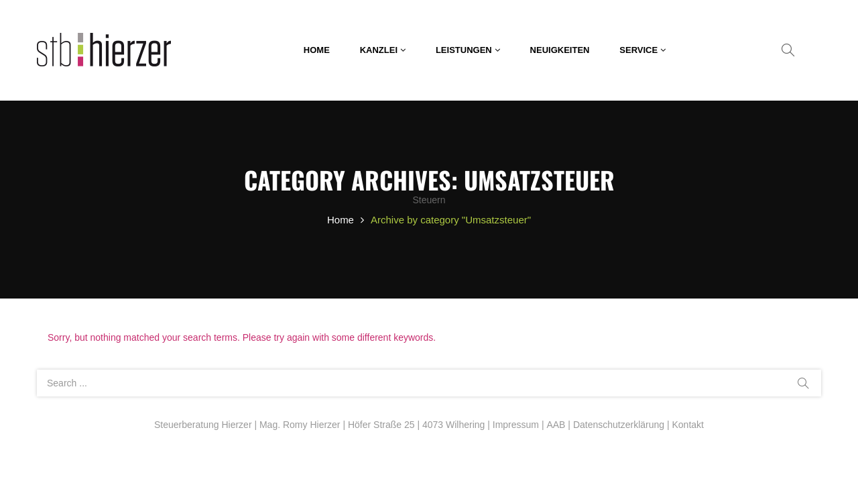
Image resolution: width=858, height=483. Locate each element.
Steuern (428, 200)
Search (803, 383)
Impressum (516, 424)
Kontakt (687, 424)
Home (340, 219)
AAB (555, 424)
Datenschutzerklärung (618, 424)
